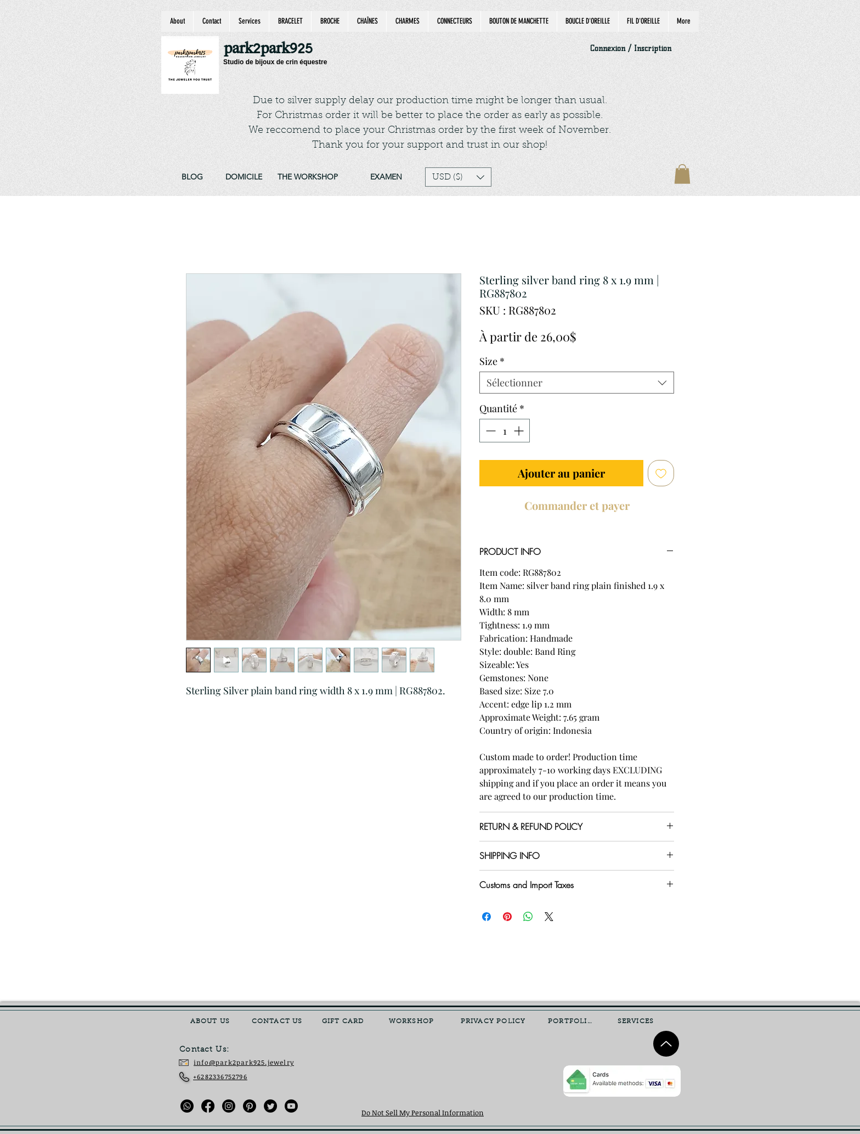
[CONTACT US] (278, 1021)
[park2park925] (273, 49)
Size (492, 361)
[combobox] (576, 383)
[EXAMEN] (386, 177)
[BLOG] (191, 177)
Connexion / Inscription (630, 48)
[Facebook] (207, 1106)
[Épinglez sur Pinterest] (507, 916)
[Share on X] (549, 916)
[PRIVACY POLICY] (494, 1021)
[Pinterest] (249, 1106)
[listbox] (458, 177)
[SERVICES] (636, 1021)
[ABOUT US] (211, 1021)
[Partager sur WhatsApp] (528, 916)
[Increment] (519, 430)
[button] (458, 177)
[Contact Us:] (212, 1050)
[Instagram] (228, 1106)
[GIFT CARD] (344, 1021)
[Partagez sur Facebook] (486, 916)
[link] (682, 174)
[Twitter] (270, 1106)
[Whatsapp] (187, 1106)
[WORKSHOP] (412, 1021)
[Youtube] (291, 1106)
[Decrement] (489, 430)
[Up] (666, 1044)
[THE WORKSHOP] (308, 177)
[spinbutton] (504, 430)
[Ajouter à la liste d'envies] (661, 473)
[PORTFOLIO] (571, 1021)
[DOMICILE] (243, 177)
